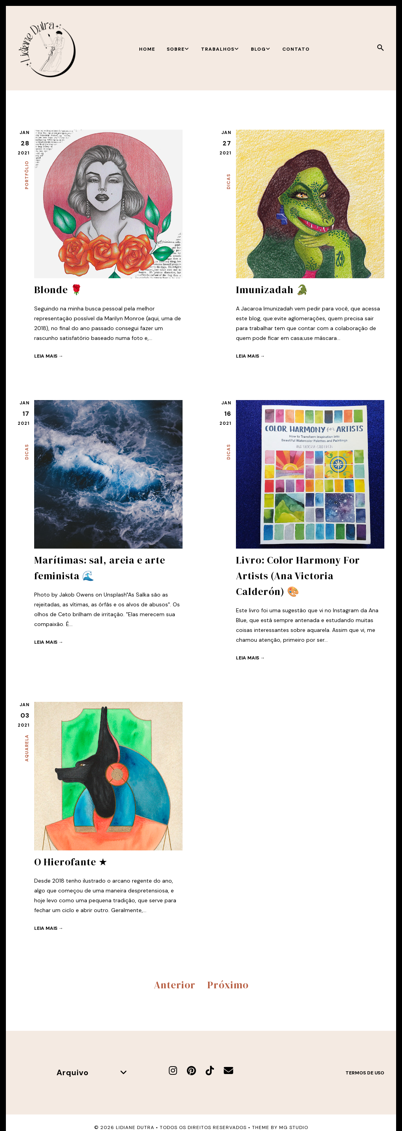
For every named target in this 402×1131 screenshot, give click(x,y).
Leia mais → (48, 356)
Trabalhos (220, 49)
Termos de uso (364, 1073)
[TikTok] (210, 1070)
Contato (296, 49)
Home (147, 49)
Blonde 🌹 (58, 289)
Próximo (228, 984)
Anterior (175, 984)
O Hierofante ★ (71, 861)
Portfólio (26, 175)
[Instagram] (173, 1070)
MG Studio (293, 1127)
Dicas (228, 181)
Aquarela (26, 748)
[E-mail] (228, 1070)
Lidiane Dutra (135, 1127)
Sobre (178, 49)
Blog (260, 49)
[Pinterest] (191, 1070)
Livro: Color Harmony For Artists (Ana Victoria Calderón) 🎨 (298, 575)
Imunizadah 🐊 (272, 289)
